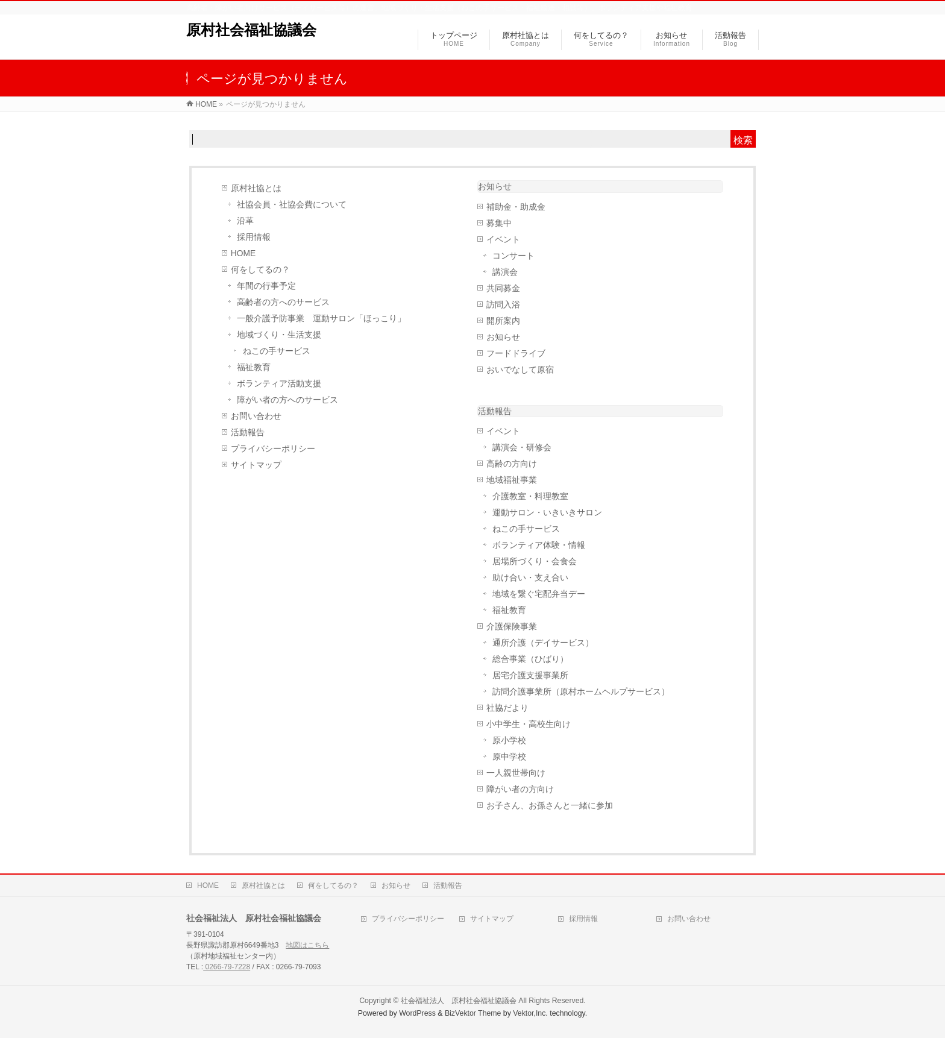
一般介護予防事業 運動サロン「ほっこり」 (321, 318)
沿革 (245, 220)
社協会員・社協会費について (292, 204)
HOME (243, 253)
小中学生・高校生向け (528, 724)
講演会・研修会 (521, 447)
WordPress (417, 1013)
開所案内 (503, 321)
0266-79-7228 (226, 967)
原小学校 (509, 740)
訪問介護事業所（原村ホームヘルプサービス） (581, 691)
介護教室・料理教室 (530, 496)
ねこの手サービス (276, 351)
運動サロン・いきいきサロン (547, 512)
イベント (503, 239)
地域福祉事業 (511, 480)
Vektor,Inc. (530, 1013)
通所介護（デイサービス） (543, 642)
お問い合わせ (256, 416)
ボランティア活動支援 (279, 383)
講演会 (505, 272)
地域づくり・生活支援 (279, 334)
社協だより (507, 707)
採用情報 (254, 237)
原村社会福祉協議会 (251, 30)
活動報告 (248, 432)
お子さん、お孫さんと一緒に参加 (549, 805)
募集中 (499, 223)
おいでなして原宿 (520, 369)
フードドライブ (515, 353)
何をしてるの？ (260, 269)
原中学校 (509, 756)
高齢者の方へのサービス (283, 302)
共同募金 (503, 288)
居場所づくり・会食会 (534, 561)
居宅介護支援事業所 (530, 675)
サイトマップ (256, 465)
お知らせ (495, 186)
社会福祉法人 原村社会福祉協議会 (458, 1000)
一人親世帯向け (515, 773)
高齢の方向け (511, 463)
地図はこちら (307, 945)
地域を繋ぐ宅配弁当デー (538, 594)
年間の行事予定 (266, 286)
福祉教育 (254, 367)
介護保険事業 (511, 626)
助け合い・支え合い (530, 577)
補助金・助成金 (515, 207)
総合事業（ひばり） (530, 659)
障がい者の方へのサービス (287, 399)
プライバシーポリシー (273, 448)
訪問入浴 (503, 304)
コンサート (513, 255)
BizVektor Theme (473, 1013)
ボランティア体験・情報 (538, 545)
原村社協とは (256, 188)
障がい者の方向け (520, 789)
